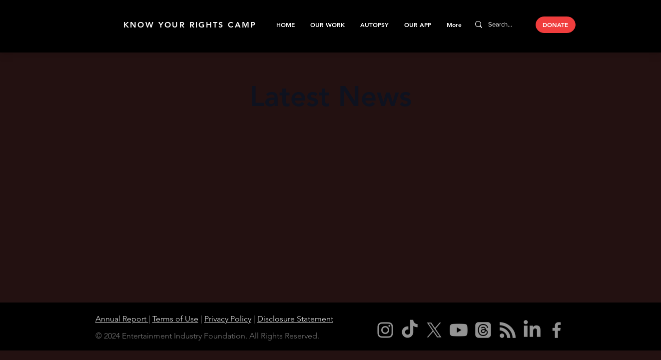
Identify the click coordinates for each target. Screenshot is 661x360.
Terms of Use (175, 319)
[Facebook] (556, 330)
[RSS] (507, 330)
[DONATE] (556, 24)
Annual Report (121, 319)
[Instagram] (385, 330)
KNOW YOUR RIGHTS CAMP (190, 25)
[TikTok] (409, 330)
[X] (434, 330)
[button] (327, 24)
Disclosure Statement (295, 319)
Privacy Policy (227, 319)
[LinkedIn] (532, 330)
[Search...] (501, 24)
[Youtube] (458, 330)
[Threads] (483, 330)
